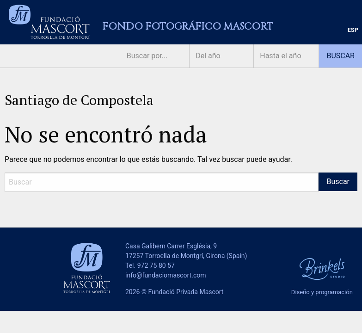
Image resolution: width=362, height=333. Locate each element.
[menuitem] (353, 30)
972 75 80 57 (156, 265)
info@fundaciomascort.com (165, 275)
